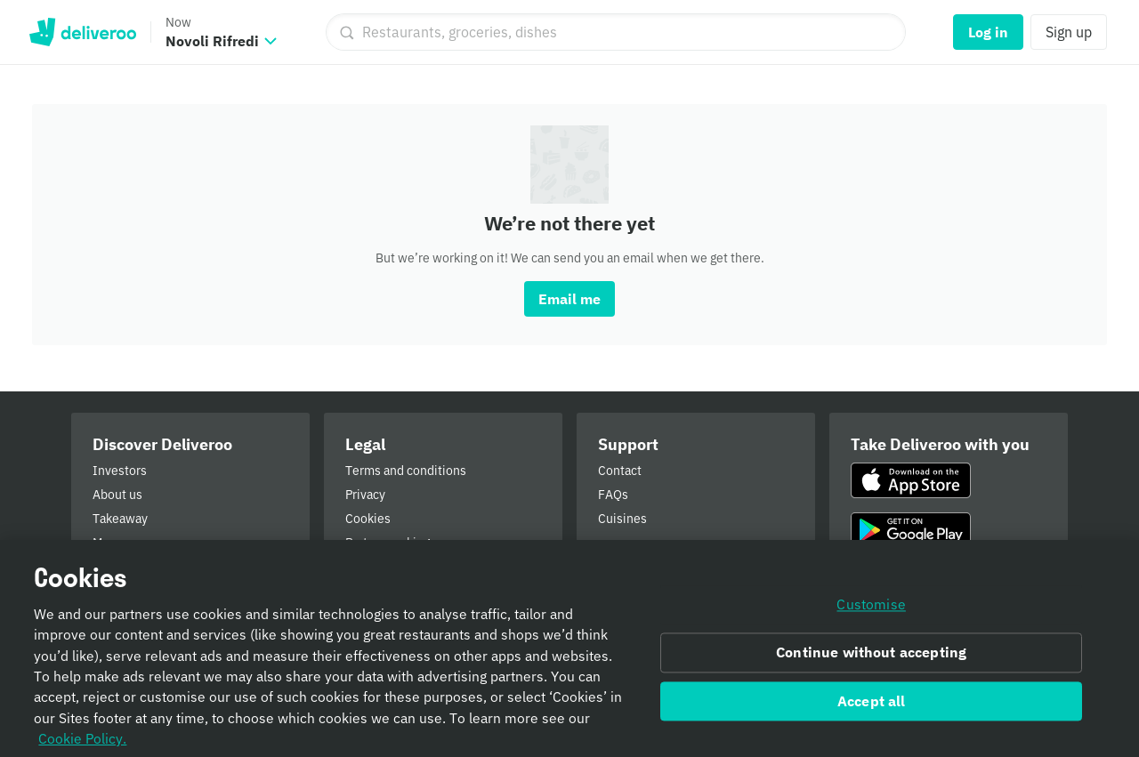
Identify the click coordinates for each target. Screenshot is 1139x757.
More (107, 543)
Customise (870, 612)
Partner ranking (387, 543)
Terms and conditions (405, 471)
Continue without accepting (871, 660)
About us (117, 495)
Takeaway (120, 519)
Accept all (871, 709)
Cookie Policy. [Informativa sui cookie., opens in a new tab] (82, 745)
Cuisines (622, 519)
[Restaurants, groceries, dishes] (616, 32)
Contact (620, 471)
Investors (120, 471)
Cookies (368, 519)
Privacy (365, 495)
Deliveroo (82, 32)
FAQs (613, 495)
